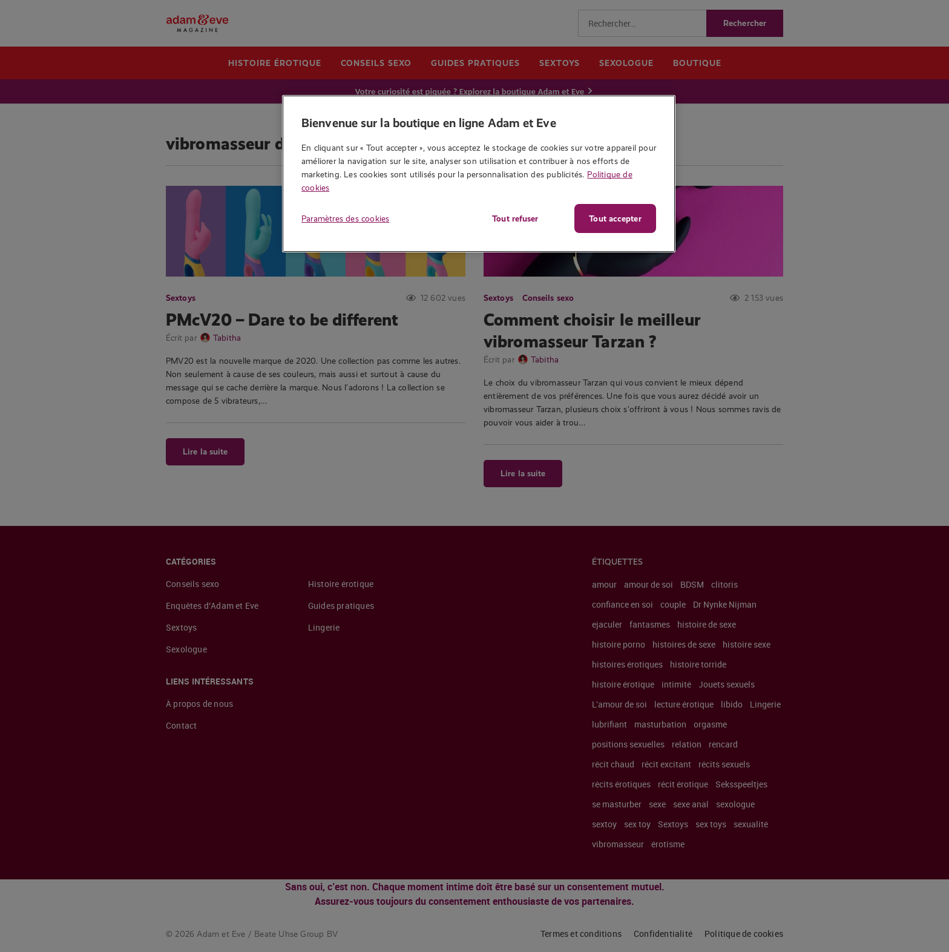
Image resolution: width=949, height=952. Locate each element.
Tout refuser (514, 218)
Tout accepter (615, 218)
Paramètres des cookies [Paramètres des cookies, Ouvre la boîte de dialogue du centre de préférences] (345, 218)
